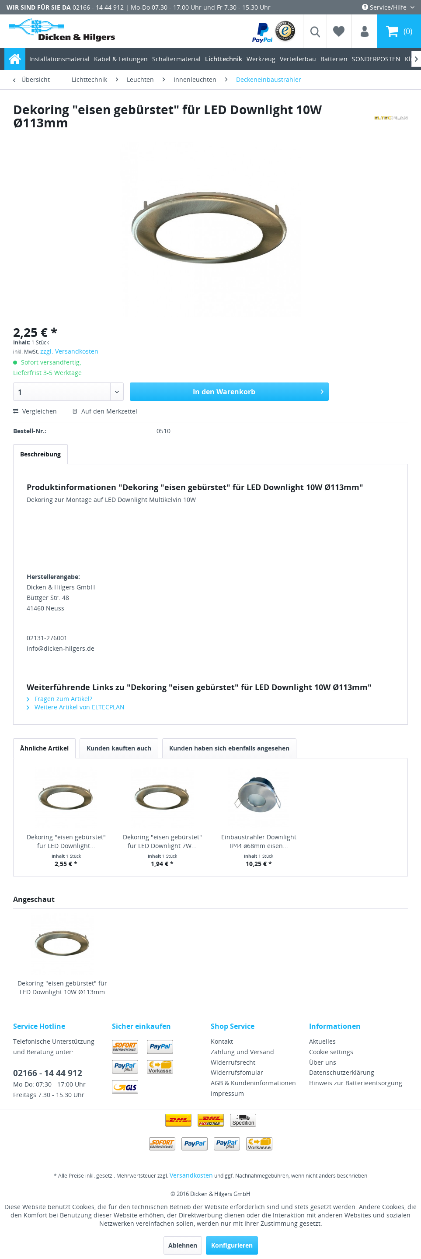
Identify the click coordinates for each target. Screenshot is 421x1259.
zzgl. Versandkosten (69, 351)
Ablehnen (182, 1245)
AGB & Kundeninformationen (253, 1083)
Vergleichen (35, 411)
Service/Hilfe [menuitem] (385, 7)
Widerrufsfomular (237, 1072)
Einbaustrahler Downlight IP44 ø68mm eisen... (258, 841)
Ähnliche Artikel (44, 748)
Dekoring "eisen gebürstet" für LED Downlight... (66, 841)
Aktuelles (322, 1041)
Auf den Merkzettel (104, 411)
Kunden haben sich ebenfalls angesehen (229, 748)
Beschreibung (40, 454)
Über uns (322, 1062)
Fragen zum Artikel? (59, 698)
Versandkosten (191, 1175)
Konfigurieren (232, 1245)
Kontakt (222, 1041)
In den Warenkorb (258, 390)
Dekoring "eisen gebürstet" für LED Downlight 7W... (162, 841)
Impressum (227, 1093)
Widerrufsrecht (233, 1062)
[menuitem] (274, 31)
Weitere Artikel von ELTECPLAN (76, 707)
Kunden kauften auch (119, 748)
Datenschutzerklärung (341, 1072)
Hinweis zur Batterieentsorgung (355, 1083)
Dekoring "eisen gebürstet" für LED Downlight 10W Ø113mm (62, 987)
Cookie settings (331, 1052)
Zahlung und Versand (242, 1052)
